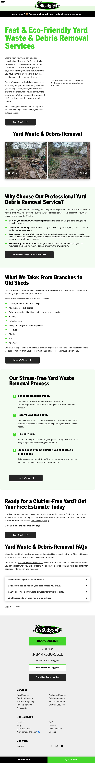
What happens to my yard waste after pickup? (47, 598)
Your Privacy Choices (28, 732)
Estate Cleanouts (57, 698)
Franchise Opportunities (47, 677)
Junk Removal (23, 695)
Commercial (22, 708)
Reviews (20, 746)
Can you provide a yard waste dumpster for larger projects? (47, 592)
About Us (21, 722)
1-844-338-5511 (47, 654)
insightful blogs (71, 566)
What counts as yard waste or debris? (47, 580)
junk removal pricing (40, 521)
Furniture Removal (25, 698)
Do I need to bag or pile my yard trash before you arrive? (47, 586)
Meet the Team (24, 729)
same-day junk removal (28, 405)
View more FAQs (12, 607)
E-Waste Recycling (25, 702)
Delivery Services (57, 705)
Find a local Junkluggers (47, 668)
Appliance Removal (57, 695)
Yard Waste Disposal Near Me (29, 254)
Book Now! (20, 122)
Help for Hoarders (57, 702)
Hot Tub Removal (24, 705)
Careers (52, 726)
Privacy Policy (55, 729)
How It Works (26, 478)
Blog (19, 726)
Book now (70, 514)
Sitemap (52, 732)
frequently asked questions (30, 563)
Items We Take (22, 360)
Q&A (51, 722)
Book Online (47, 641)
